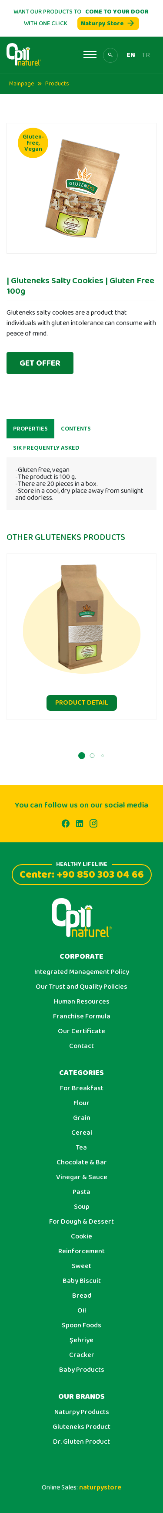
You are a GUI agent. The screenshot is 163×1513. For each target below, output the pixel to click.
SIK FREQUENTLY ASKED (46, 451)
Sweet (81, 1266)
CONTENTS (76, 432)
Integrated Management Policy (81, 972)
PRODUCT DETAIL (81, 706)
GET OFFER (40, 363)
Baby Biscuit (82, 1281)
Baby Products (81, 1370)
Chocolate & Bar (82, 1162)
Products (57, 83)
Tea (81, 1148)
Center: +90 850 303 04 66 (82, 873)
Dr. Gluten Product (81, 1442)
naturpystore (100, 1487)
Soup (82, 1207)
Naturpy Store (108, 23)
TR (146, 55)
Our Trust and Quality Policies (81, 987)
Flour (81, 1103)
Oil (81, 1311)
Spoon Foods (81, 1325)
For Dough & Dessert (81, 1222)
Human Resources (82, 1002)
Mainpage (21, 83)
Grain (81, 1118)
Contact (81, 1046)
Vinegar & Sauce (81, 1177)
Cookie (81, 1236)
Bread (81, 1296)
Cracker (81, 1355)
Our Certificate (81, 1031)
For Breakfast (81, 1088)
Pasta (81, 1192)
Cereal (81, 1133)
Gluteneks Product (81, 1427)
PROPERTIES (30, 432)
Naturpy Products (81, 1412)
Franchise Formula (81, 1016)
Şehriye (81, 1340)
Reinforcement (81, 1251)
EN (130, 55)
